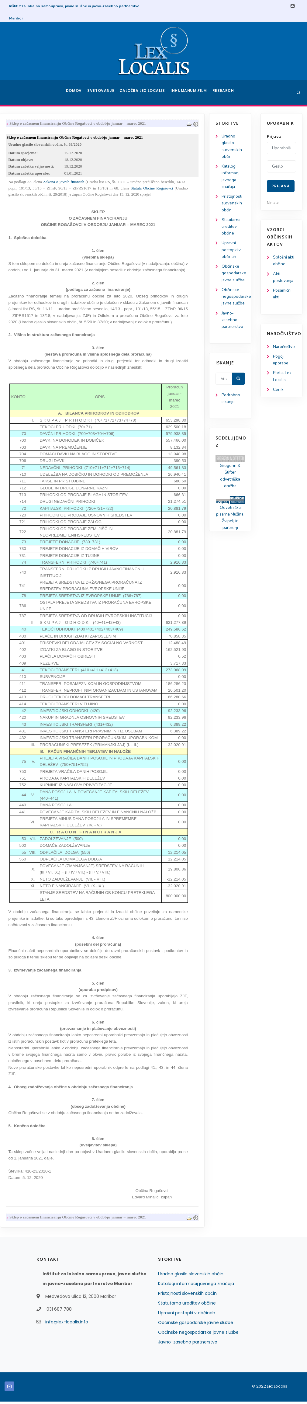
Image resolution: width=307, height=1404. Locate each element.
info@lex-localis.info (66, 1324)
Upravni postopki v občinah (27, 254)
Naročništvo (284, 348)
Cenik (278, 393)
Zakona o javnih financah (116, 184)
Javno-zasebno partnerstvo (28, 341)
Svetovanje (103, 92)
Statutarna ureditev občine (27, 230)
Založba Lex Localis (144, 92)
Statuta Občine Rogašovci (205, 190)
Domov (74, 92)
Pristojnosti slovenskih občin (27, 206)
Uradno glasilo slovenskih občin (190, 1276)
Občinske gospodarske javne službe (195, 1325)
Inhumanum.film (189, 92)
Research (223, 92)
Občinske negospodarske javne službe (198, 1335)
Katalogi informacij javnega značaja (196, 1286)
